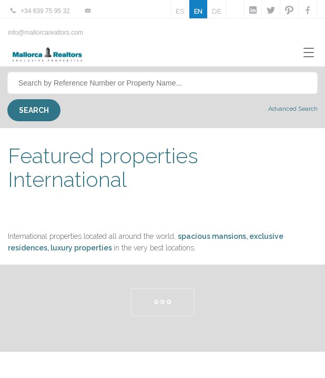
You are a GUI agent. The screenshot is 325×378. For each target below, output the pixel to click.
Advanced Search (293, 108)
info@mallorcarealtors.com (45, 32)
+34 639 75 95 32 (45, 11)
